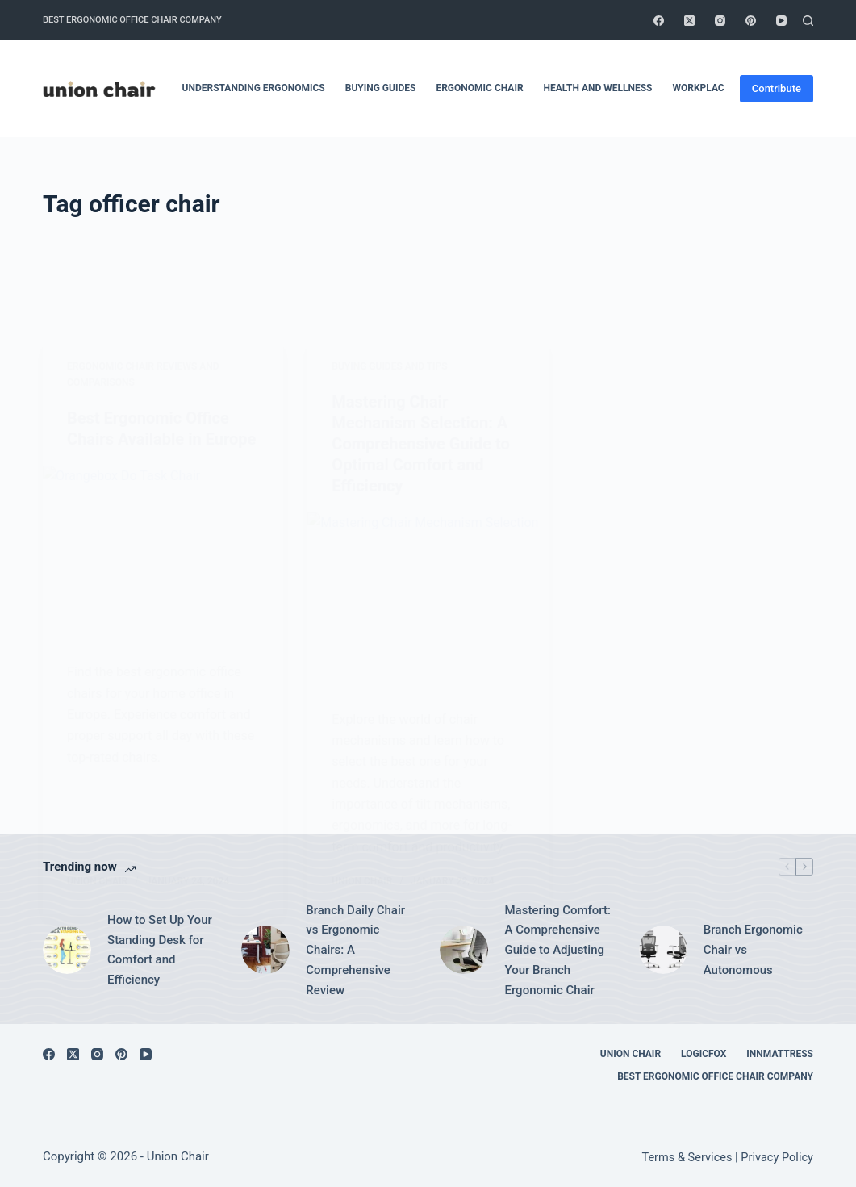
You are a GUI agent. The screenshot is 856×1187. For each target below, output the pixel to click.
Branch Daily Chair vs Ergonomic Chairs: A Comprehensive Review (355, 950)
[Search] (808, 20)
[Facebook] (658, 20)
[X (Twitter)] (689, 20)
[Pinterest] (750, 20)
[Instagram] (720, 20)
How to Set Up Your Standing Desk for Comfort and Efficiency (159, 950)
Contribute (776, 88)
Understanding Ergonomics (253, 88)
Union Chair (630, 1054)
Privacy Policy (777, 1157)
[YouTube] (781, 20)
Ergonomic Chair (479, 88)
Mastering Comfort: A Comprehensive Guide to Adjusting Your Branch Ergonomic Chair (557, 950)
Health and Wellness (598, 88)
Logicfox (703, 1054)
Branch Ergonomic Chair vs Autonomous (753, 949)
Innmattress (779, 1054)
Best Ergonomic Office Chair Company (132, 20)
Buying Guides (380, 88)
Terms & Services (686, 1157)
